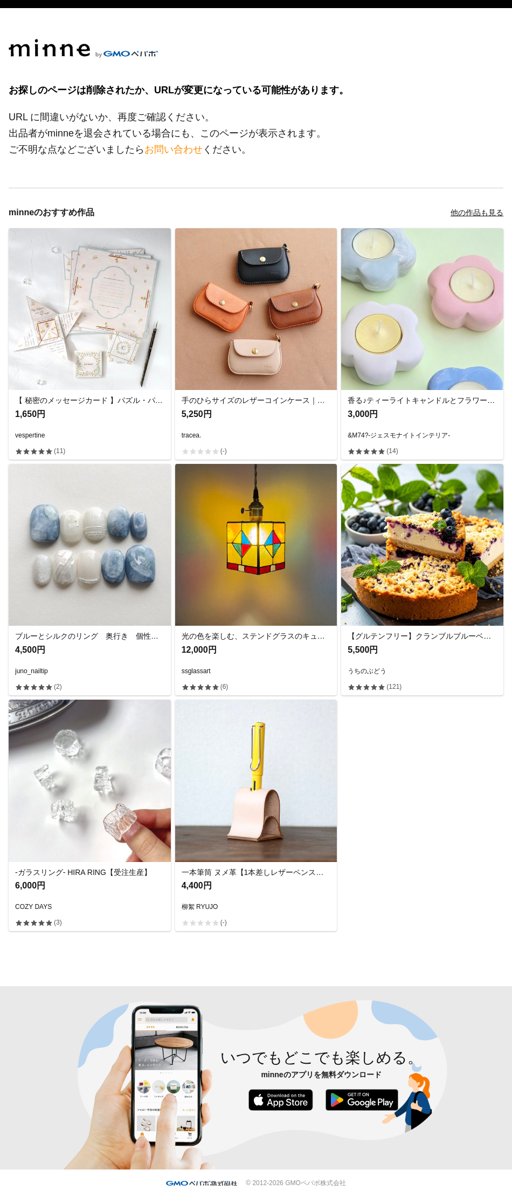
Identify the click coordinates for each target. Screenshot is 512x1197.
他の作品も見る (477, 212)
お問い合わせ (173, 149)
